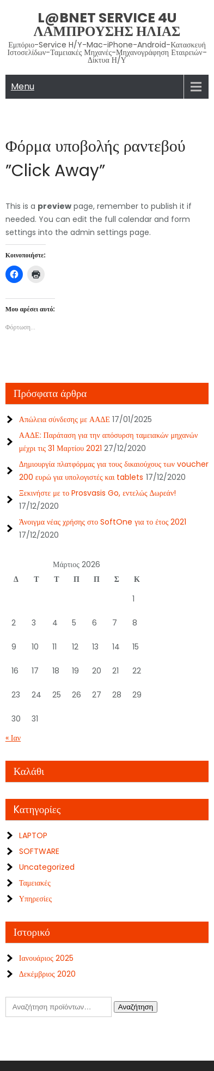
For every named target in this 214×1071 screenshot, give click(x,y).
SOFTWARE (39, 851)
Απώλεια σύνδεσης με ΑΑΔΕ (64, 419)
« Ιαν (13, 737)
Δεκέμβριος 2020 (47, 973)
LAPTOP (33, 835)
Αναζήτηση (135, 1007)
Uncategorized (47, 867)
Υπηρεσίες (35, 898)
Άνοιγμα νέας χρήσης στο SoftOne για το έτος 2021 (102, 521)
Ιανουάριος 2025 (46, 958)
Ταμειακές (35, 882)
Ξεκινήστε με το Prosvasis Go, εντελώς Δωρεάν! (97, 493)
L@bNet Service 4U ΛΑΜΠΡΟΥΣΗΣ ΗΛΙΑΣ (107, 24)
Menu (22, 86)
